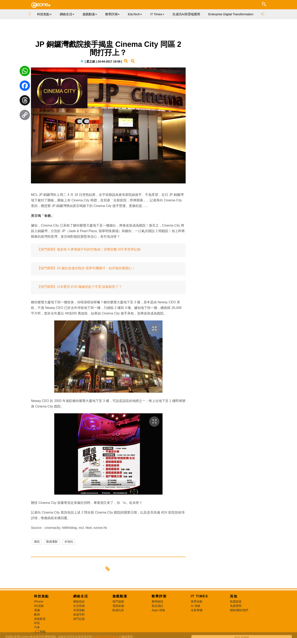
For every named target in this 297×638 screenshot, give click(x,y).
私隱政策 (236, 601)
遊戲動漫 (119, 596)
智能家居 (40, 618)
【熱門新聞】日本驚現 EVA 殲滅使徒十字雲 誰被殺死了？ (79, 286)
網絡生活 (80, 596)
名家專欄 (196, 610)
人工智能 (40, 631)
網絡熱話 (79, 601)
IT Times (199, 596)
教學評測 (159, 596)
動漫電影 (52, 541)
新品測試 (157, 605)
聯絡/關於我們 (239, 610)
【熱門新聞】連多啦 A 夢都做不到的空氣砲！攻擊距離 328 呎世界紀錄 (89, 249)
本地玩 (68, 541)
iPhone (38, 601)
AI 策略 (195, 605)
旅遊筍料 (79, 614)
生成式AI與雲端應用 (186, 14)
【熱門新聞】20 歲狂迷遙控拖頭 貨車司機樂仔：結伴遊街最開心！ (86, 268)
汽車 (37, 627)
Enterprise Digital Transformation (230, 14)
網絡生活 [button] (67, 14)
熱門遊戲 (118, 601)
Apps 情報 (158, 610)
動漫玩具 (118, 610)
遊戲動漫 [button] (89, 14)
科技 (37, 623)
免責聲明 (236, 605)
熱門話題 (79, 618)
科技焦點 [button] (44, 14)
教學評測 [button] (112, 14)
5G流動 (39, 605)
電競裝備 (118, 605)
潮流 (37, 541)
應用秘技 (157, 601)
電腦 (37, 610)
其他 (233, 596)
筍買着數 (79, 610)
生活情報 (79, 605)
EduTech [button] (135, 14)
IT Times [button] (157, 14)
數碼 (37, 614)
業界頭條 (196, 601)
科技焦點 (41, 596)
